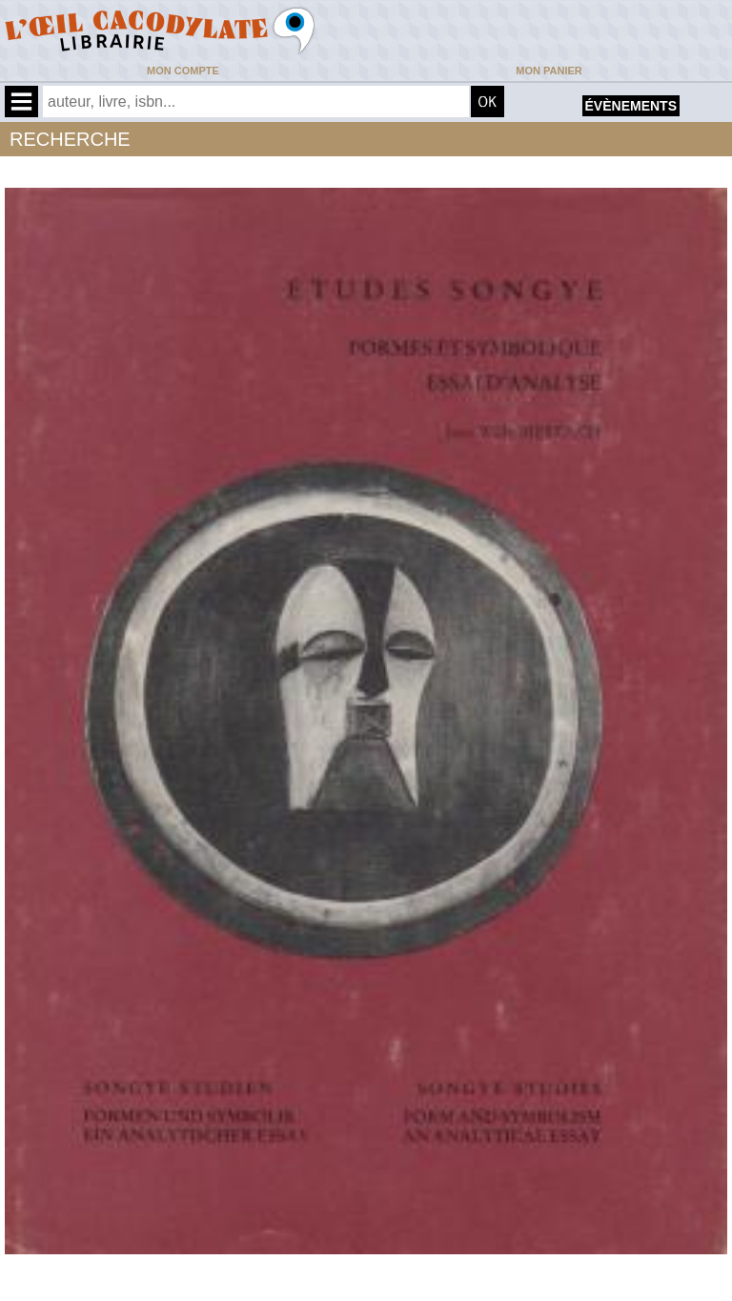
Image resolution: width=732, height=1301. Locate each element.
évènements (631, 105)
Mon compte (183, 70)
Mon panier (548, 70)
